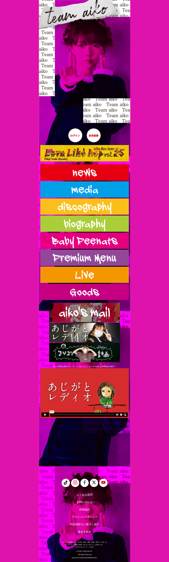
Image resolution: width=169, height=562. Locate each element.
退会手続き (84, 531)
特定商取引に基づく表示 (84, 524)
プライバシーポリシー (84, 516)
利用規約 (84, 509)
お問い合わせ (84, 502)
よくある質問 (84, 494)
